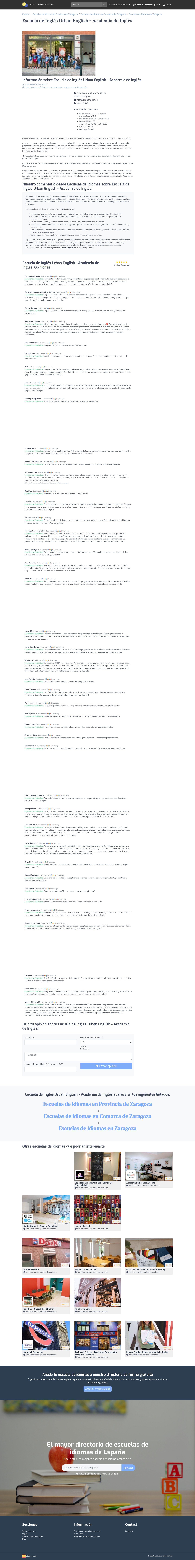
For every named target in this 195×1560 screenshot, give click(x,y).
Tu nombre (29, 1037)
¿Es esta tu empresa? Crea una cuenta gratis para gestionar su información (54, 87)
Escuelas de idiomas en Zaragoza (145, 14)
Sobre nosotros (28, 1531)
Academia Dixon (31, 1269)
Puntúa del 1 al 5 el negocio (92, 1037)
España (26, 14)
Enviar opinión (106, 1066)
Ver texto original (63, 483)
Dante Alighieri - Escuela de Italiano (40, 1226)
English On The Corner (86, 1269)
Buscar (128, 1467)
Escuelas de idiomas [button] (118, 4)
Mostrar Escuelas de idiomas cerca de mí (97, 1473)
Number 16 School (83, 1309)
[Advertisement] (136, 50)
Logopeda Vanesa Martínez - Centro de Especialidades (93, 1184)
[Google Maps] (46, 111)
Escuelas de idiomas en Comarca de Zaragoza (103, 14)
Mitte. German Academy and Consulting (145, 1269)
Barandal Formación (33, 1352)
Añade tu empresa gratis (146, 4)
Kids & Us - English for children (38, 1309)
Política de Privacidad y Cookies (87, 1536)
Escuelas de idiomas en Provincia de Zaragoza (55, 14)
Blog (24, 1539)
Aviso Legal (79, 1534)
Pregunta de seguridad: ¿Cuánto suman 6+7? (44, 1064)
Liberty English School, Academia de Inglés (147, 1352)
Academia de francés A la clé (140, 1183)
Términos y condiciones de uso (87, 1531)
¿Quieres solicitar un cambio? (35, 84)
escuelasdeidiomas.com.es (37, 4)
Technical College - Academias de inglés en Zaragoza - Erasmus (96, 1353)
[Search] (86, 4)
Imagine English (82, 1226)
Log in (167, 4)
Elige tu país (29, 1556)
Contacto (129, 1531)
